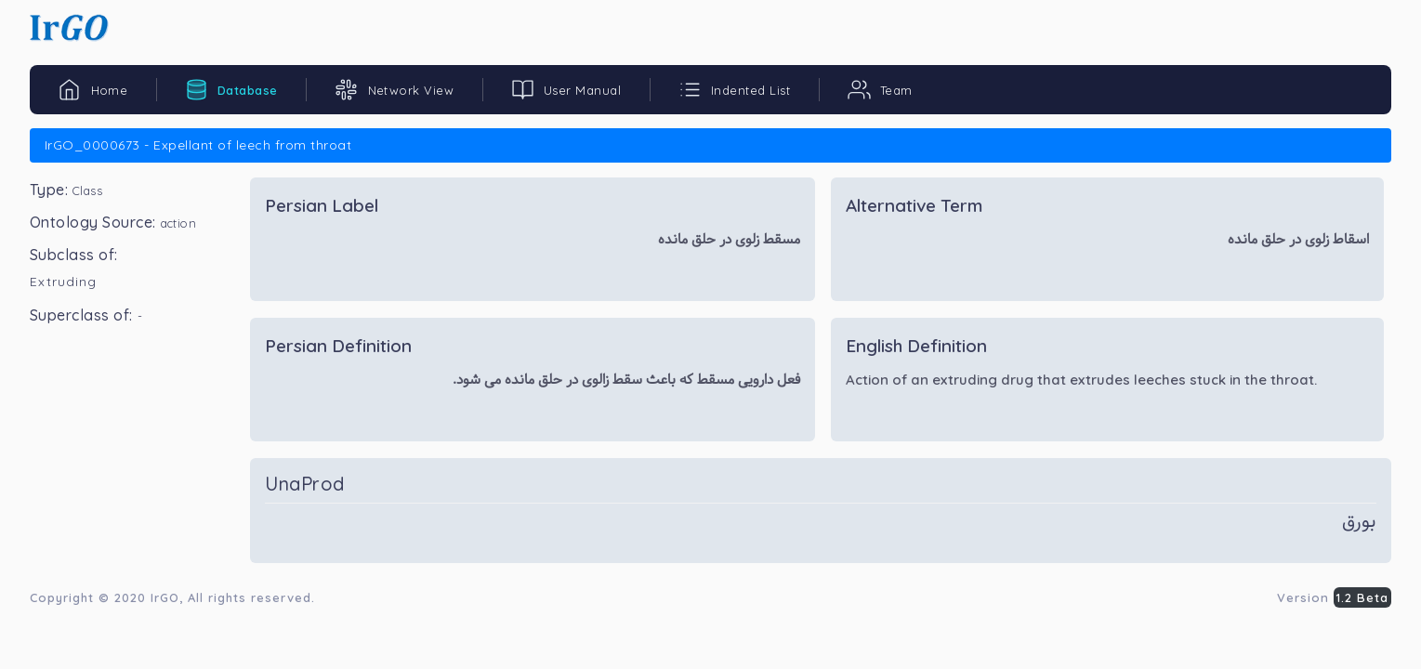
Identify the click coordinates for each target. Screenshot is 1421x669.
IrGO (165, 597)
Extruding (63, 281)
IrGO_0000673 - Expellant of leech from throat (198, 145)
